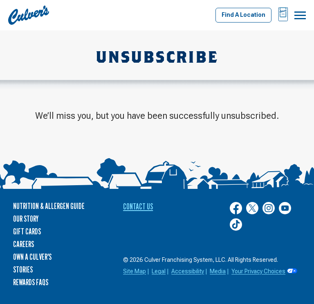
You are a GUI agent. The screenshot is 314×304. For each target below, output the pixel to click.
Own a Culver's (32, 257)
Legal (159, 271)
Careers (23, 244)
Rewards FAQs (30, 282)
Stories (23, 270)
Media (218, 271)
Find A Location (243, 14)
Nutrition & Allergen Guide (49, 206)
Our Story (25, 219)
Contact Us (138, 206)
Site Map (134, 271)
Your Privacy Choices (258, 271)
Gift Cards (27, 231)
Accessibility (187, 271)
